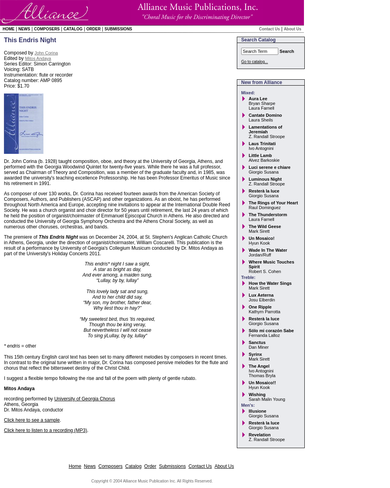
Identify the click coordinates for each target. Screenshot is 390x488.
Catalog (73, 29)
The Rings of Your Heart (273, 202)
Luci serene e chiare (270, 167)
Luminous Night (265, 179)
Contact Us (269, 29)
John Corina (46, 52)
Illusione (257, 411)
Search (286, 51)
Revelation (260, 434)
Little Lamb (260, 155)
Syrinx (255, 354)
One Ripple (260, 307)
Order (93, 29)
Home (9, 29)
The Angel (259, 366)
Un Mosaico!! (262, 382)
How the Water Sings (270, 283)
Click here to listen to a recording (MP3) (45, 430)
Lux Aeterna (261, 295)
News (24, 29)
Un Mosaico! (261, 238)
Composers (47, 29)
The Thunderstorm (268, 214)
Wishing (257, 394)
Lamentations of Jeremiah (265, 129)
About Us (292, 29)
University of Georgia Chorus (84, 399)
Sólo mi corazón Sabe (271, 330)
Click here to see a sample (32, 420)
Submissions (118, 29)
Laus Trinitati (262, 143)
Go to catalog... (254, 62)
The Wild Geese (265, 226)
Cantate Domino (265, 115)
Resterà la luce (264, 191)
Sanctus (257, 342)
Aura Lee (258, 98)
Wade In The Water (268, 250)
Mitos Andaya (38, 58)
